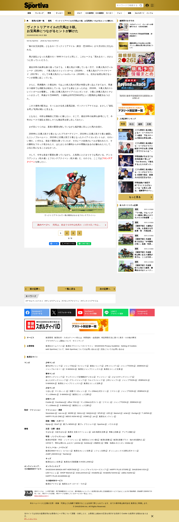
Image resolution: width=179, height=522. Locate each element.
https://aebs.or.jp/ (41, 496)
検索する (141, 5)
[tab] (49, 13)
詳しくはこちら (30, 519)
